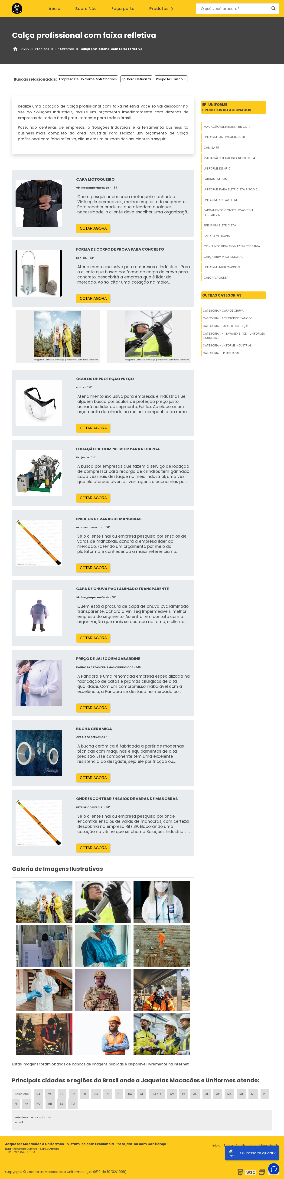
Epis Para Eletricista (220, 225)
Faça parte (122, 8)
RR (50, 1104)
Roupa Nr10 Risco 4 (171, 79)
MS (253, 1094)
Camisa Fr (211, 147)
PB (265, 1094)
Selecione (22, 1094)
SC (96, 1094)
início (54, 8)
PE (119, 1094)
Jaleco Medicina (217, 236)
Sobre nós (231, 1145)
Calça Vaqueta (216, 277)
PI (16, 1104)
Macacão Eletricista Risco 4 (227, 126)
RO (38, 1104)
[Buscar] (273, 8)
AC (195, 1094)
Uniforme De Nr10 (217, 168)
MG (50, 1094)
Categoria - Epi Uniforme (221, 353)
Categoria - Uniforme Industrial (227, 345)
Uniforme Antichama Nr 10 (224, 137)
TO (73, 1104)
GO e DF (156, 1094)
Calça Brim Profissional (223, 257)
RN (27, 1104)
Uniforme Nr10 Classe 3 (222, 267)
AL (206, 1094)
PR (84, 1094)
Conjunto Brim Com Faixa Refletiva (232, 246)
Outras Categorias (222, 295)
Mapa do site (269, 1145)
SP (73, 1094)
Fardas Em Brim (216, 179)
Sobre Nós (86, 8)
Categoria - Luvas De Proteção (226, 326)
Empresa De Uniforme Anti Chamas (88, 79)
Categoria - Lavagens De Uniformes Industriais (234, 336)
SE (61, 1104)
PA (183, 1094)
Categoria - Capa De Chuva (223, 311)
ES (62, 1094)
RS (108, 1094)
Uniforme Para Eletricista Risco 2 (231, 189)
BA (130, 1094)
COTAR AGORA (93, 228)
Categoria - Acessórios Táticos (227, 318)
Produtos (162, 8)
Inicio (216, 1145)
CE (142, 1094)
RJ (38, 1094)
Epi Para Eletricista (136, 79)
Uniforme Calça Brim (220, 200)
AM (172, 1094)
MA (229, 1094)
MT (241, 1094)
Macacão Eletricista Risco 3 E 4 (229, 158)
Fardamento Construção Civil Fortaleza (228, 212)
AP (217, 1094)
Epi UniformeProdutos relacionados (226, 107)
